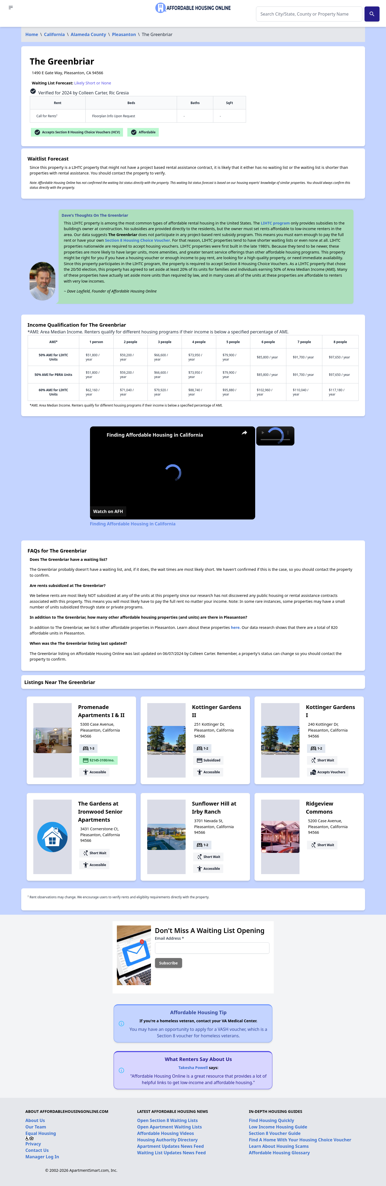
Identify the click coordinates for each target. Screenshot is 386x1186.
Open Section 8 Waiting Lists (167, 1120)
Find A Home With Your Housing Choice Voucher (300, 1140)
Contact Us (37, 1150)
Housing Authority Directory (167, 1140)
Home (32, 34)
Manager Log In (42, 1157)
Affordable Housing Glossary (279, 1153)
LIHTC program (275, 223)
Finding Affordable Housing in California (155, 435)
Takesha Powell (193, 1067)
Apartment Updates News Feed (170, 1146)
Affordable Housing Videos (165, 1133)
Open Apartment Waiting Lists (169, 1127)
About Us (35, 1120)
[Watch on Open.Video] (108, 511)
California (54, 34)
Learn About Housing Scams (279, 1146)
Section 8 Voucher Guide (275, 1133)
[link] (98, 435)
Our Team (36, 1127)
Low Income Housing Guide (278, 1127)
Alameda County (88, 34)
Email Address (169, 938)
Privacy (33, 1144)
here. (236, 627)
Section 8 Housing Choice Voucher (137, 240)
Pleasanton (124, 34)
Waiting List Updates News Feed (171, 1153)
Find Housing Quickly (271, 1120)
